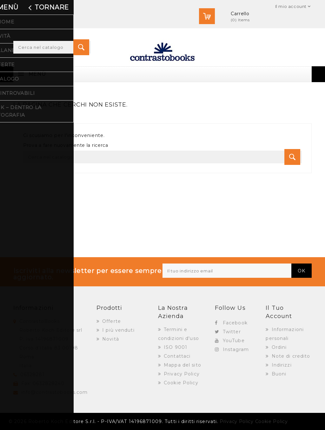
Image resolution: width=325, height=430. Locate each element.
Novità (110, 339)
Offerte (111, 321)
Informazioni (33, 307)
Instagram (236, 349)
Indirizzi (281, 365)
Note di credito (290, 356)
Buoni (278, 374)
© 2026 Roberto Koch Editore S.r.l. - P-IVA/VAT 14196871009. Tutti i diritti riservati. (113, 421)
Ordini (278, 347)
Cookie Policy (180, 383)
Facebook (235, 323)
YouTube (234, 340)
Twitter (232, 332)
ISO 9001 (174, 347)
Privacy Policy (181, 374)
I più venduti (118, 330)
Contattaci (176, 356)
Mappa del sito (181, 365)
